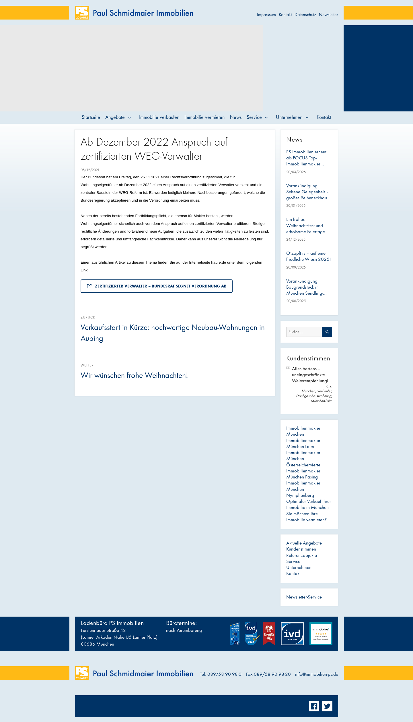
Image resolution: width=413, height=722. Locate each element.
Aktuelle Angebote (304, 543)
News (235, 117)
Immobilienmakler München (303, 431)
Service (254, 117)
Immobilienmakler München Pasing (303, 474)
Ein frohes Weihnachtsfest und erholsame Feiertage (305, 226)
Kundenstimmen (301, 549)
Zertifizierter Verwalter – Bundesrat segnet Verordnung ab (157, 286)
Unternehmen (289, 117)
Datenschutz (305, 14)
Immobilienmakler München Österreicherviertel (304, 459)
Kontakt (285, 14)
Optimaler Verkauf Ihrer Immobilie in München (308, 504)
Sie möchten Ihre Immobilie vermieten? (306, 517)
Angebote (115, 117)
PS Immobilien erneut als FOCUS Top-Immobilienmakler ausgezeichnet (306, 158)
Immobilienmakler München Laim (303, 443)
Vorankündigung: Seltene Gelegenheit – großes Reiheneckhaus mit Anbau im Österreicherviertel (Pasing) (307, 192)
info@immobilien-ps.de (316, 674)
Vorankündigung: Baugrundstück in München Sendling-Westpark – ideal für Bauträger (305, 287)
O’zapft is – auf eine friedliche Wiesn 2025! (308, 256)
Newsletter (328, 14)
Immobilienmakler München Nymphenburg (303, 489)
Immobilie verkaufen (159, 117)
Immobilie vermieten (204, 117)
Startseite (91, 117)
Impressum (266, 14)
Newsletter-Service (304, 597)
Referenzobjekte (301, 555)
